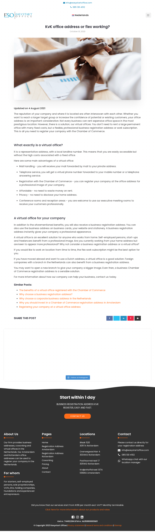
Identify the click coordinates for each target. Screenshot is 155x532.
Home (45, 442)
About (45, 468)
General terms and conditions (99, 525)
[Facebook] (109, 318)
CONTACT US (77, 416)
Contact (46, 471)
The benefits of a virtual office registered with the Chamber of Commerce (62, 290)
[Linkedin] (123, 318)
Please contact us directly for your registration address (133, 444)
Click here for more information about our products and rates (77, 509)
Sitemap (118, 525)
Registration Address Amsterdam (52, 448)
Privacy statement (76, 525)
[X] (116, 318)
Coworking (47, 460)
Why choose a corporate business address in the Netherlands (55, 298)
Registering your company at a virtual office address (50, 306)
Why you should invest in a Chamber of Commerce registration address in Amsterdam (70, 302)
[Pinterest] (130, 318)
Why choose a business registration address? (45, 294)
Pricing (45, 464)
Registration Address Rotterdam (52, 455)
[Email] (137, 318)
